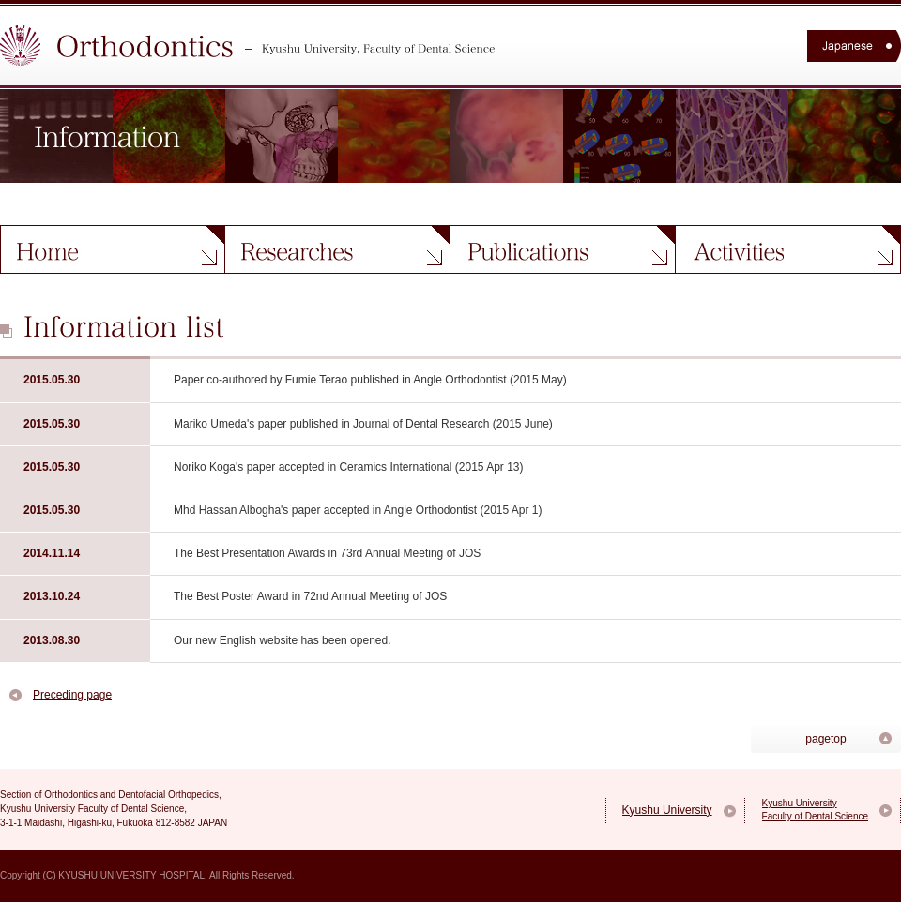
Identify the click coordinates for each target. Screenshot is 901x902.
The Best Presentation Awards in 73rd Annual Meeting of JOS (327, 553)
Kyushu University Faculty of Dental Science (815, 809)
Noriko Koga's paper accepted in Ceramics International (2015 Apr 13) (349, 467)
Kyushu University (667, 810)
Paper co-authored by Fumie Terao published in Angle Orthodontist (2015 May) (370, 379)
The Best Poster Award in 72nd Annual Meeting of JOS (310, 596)
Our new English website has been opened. (282, 640)
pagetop (825, 738)
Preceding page (72, 694)
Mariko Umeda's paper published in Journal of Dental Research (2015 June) (363, 423)
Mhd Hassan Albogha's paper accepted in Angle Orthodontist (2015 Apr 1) (358, 510)
